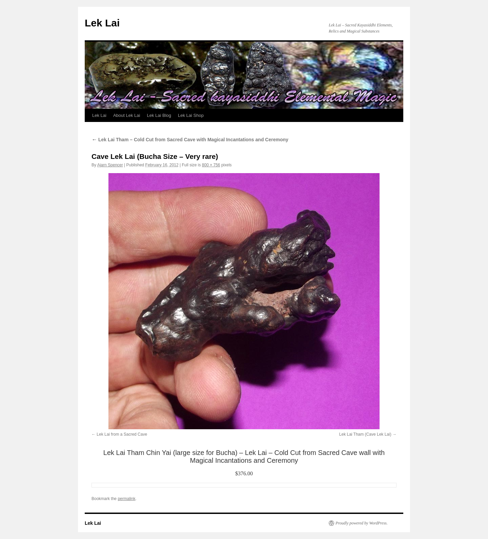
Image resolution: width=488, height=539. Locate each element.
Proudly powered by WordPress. (362, 523)
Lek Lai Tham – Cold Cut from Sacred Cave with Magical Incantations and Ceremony (190, 139)
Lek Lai (102, 22)
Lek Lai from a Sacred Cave (122, 434)
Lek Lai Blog (159, 115)
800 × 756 (211, 165)
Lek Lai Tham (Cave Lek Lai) (365, 434)
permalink (126, 498)
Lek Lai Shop (191, 115)
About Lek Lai (126, 115)
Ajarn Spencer (110, 165)
